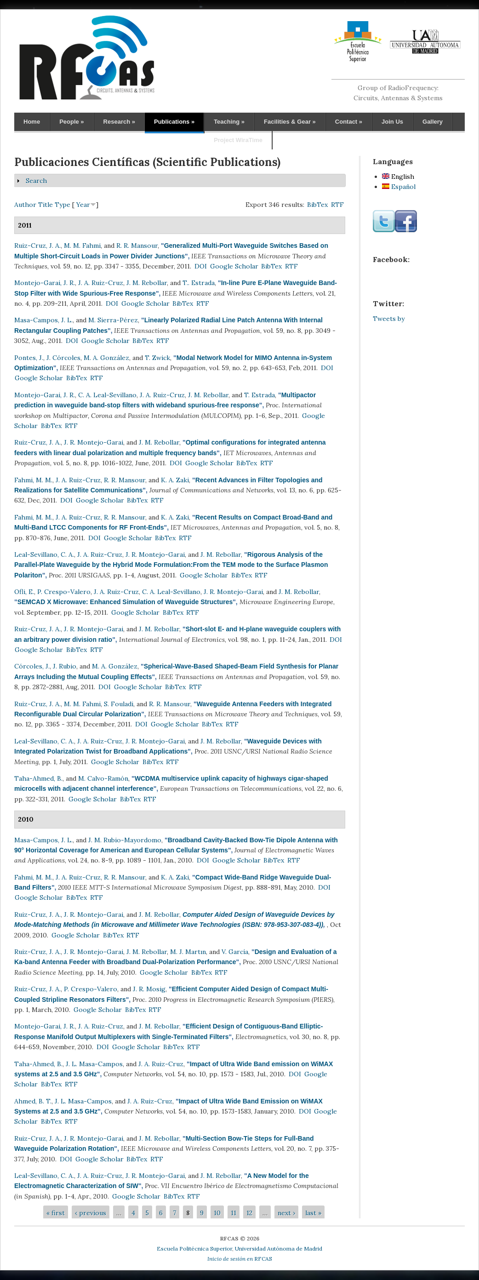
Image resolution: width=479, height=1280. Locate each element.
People (71, 121)
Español (399, 187)
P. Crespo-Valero (64, 592)
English (398, 176)
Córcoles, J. (32, 666)
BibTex (317, 204)
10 (217, 1213)
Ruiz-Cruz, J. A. (37, 245)
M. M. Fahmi (82, 245)
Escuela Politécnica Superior (194, 1248)
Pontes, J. (28, 358)
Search (36, 181)
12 (249, 1213)
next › (286, 1213)
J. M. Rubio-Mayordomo (124, 840)
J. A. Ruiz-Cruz (100, 283)
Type (62, 204)
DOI (200, 266)
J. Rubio (64, 666)
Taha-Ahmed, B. (38, 778)
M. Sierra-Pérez (113, 320)
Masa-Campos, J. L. (43, 320)
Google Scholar (234, 266)
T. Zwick (157, 358)
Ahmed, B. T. (32, 1101)
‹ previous (90, 1213)
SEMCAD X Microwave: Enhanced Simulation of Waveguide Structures (125, 602)
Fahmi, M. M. (33, 480)
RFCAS (239, 1258)
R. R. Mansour (137, 245)
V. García (235, 952)
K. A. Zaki (175, 480)
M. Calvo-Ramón (103, 778)
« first (55, 1213)
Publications (174, 121)
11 (233, 1213)
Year (83, 204)
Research (119, 121)
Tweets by (389, 318)
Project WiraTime (238, 140)
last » (313, 1213)
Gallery (432, 121)
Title (45, 204)
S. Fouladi (118, 704)
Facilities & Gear (290, 121)
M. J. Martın (188, 952)
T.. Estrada (198, 283)
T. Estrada (259, 395)
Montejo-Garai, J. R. (44, 283)
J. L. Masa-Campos (94, 1064)
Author (25, 204)
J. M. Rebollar (146, 283)
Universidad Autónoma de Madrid (278, 1248)
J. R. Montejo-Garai (93, 442)
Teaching (229, 121)
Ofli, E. (24, 592)
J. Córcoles (63, 358)
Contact (348, 121)
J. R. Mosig (149, 989)
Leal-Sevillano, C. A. (44, 554)
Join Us (392, 121)
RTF (337, 204)
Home (31, 121)
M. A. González (106, 358)
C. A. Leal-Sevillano (107, 395)
